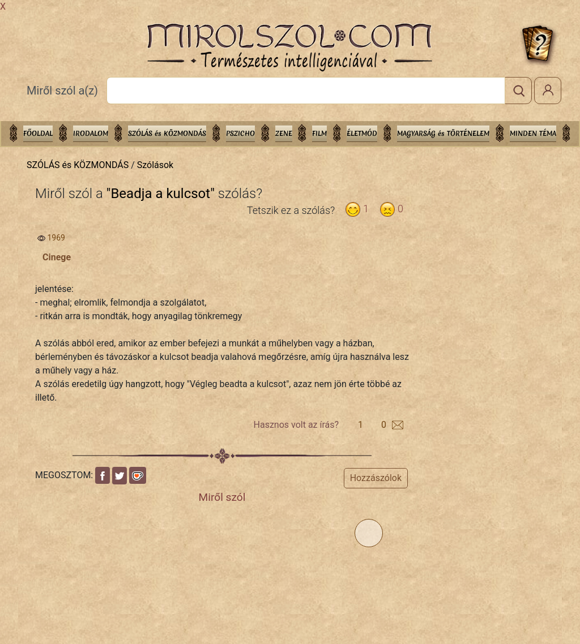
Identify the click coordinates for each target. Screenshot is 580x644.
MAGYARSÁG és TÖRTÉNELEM (443, 133)
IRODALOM (90, 133)
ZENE (283, 133)
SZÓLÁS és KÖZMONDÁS (167, 133)
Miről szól (222, 497)
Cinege (56, 257)
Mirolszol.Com (289, 47)
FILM (319, 133)
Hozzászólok (376, 478)
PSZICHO (240, 133)
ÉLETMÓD (362, 133)
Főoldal (38, 133)
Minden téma (533, 133)
